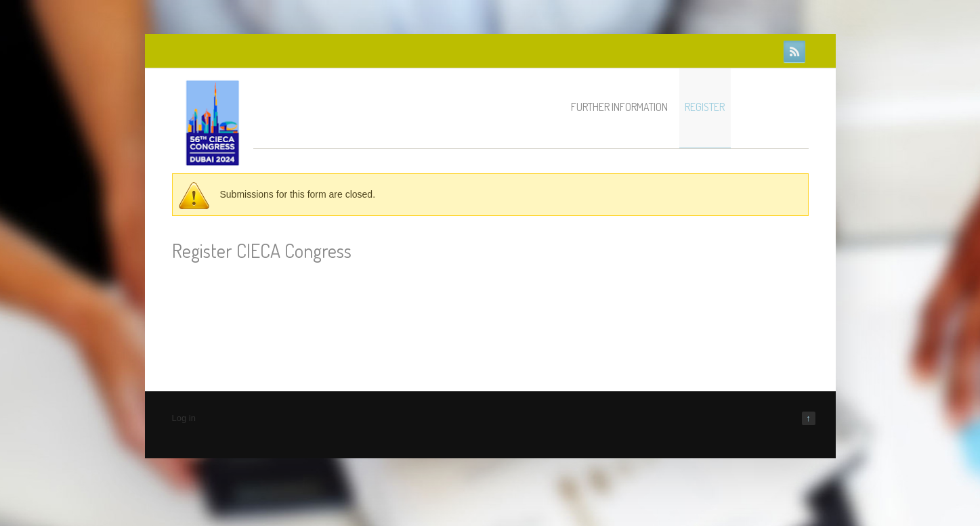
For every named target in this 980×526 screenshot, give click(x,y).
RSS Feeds (794, 51)
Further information (619, 107)
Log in (184, 418)
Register (705, 107)
